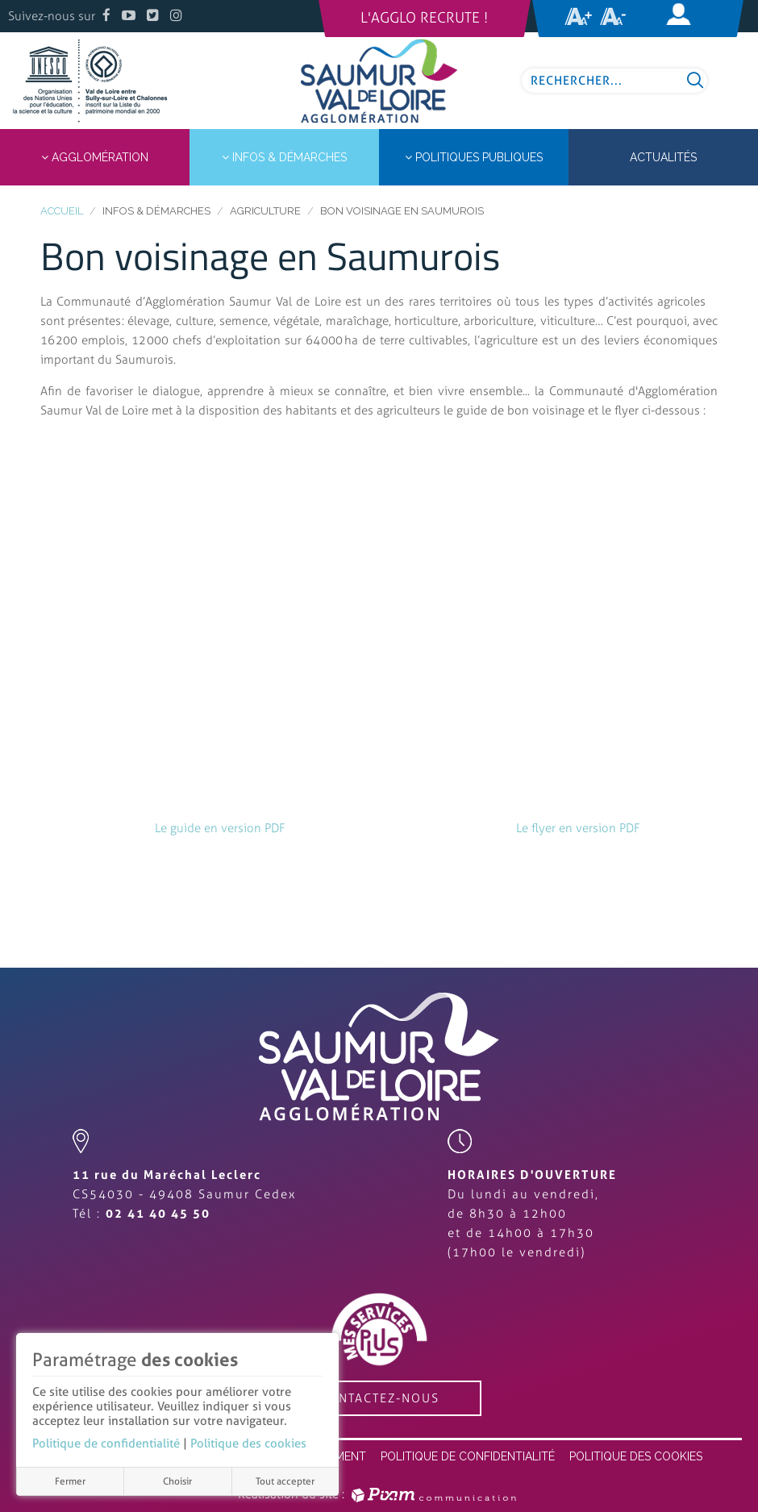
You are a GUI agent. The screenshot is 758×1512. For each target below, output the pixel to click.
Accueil (61, 211)
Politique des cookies (248, 1443)
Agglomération (94, 157)
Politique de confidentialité (106, 1443)
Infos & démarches (284, 157)
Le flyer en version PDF (578, 828)
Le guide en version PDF (220, 828)
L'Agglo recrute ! (424, 18)
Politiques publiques (474, 157)
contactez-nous (379, 1398)
